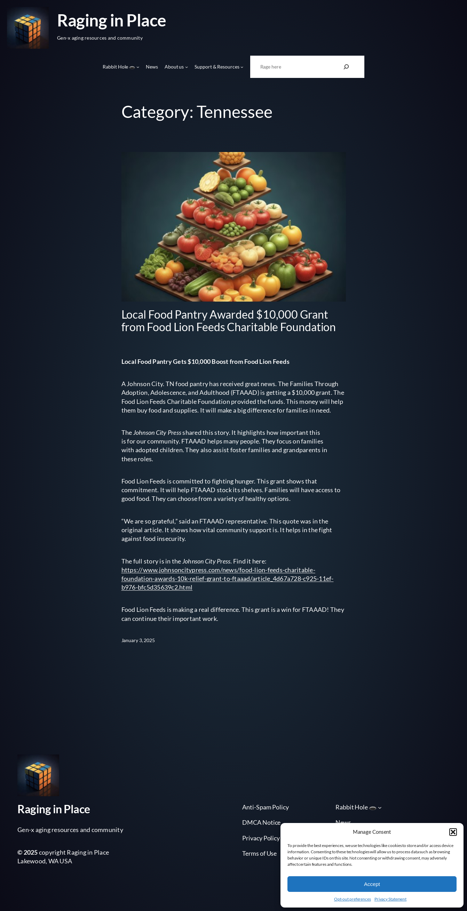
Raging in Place (111, 20)
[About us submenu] (186, 66)
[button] (453, 832)
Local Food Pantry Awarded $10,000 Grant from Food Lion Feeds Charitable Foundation (228, 320)
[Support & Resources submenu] (241, 66)
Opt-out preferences (352, 899)
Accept (372, 884)
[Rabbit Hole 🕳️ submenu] (137, 66)
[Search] (346, 67)
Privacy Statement (390, 899)
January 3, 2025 (138, 640)
